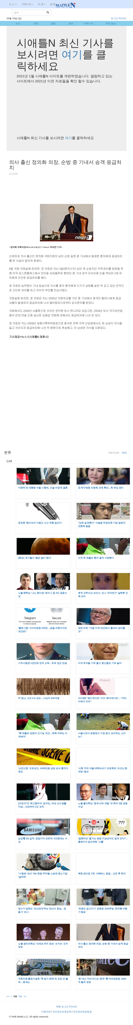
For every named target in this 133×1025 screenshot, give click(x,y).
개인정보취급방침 (82, 1011)
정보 (71, 23)
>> (25, 996)
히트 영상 (67, 4)
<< (8, 996)
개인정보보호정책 (62, 1011)
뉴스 (18, 23)
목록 (58, 1006)
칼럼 (53, 23)
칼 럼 (53, 4)
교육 (35, 23)
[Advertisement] (67, 109)
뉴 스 (13, 4)
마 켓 (41, 4)
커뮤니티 (27, 4)
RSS (124, 452)
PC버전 (122, 18)
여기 (71, 54)
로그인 (114, 18)
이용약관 (46, 1011)
